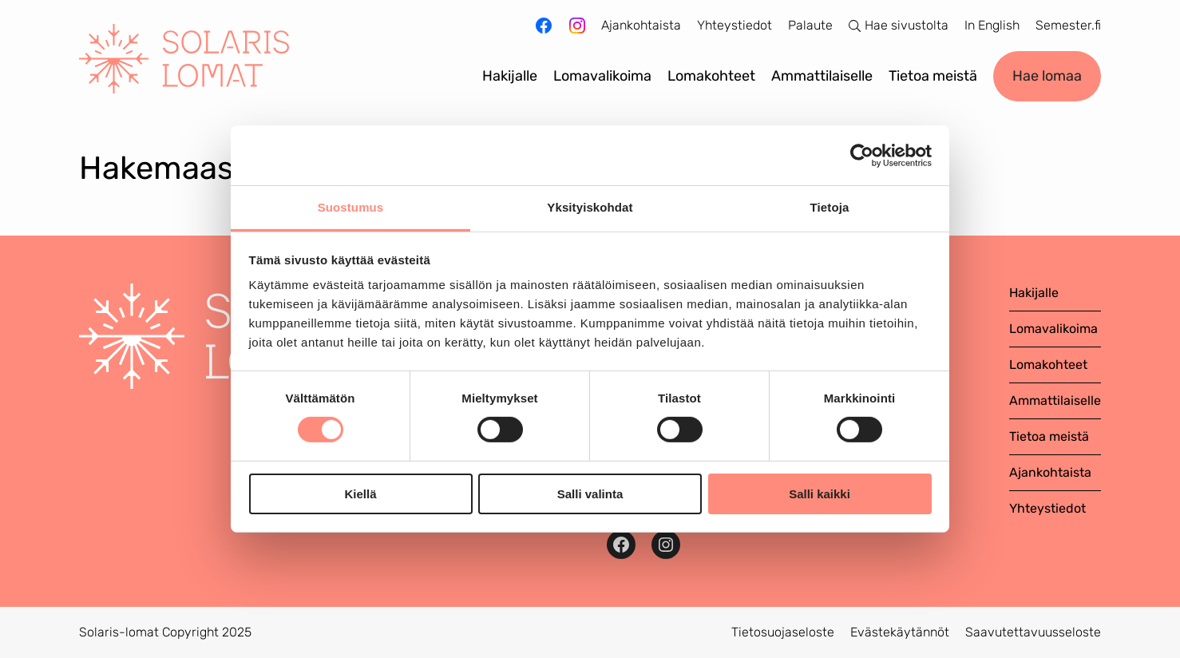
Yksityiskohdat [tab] (589, 207)
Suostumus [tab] (351, 207)
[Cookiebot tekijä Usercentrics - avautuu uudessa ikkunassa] (862, 155)
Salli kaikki (819, 494)
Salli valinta (590, 494)
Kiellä (360, 494)
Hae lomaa (1047, 76)
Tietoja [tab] (829, 207)
